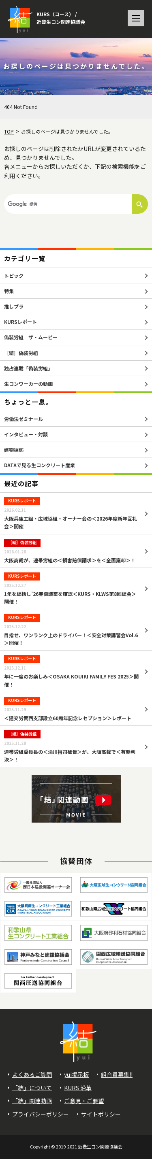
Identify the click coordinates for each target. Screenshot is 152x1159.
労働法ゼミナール (23, 418)
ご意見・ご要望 (84, 1101)
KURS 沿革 (78, 1088)
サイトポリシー (101, 1114)
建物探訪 (14, 449)
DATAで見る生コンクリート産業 (39, 464)
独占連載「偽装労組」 (28, 368)
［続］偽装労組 (21, 352)
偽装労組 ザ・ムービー (31, 337)
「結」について (32, 1088)
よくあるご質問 (32, 1074)
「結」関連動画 (32, 1101)
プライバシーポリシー (40, 1114)
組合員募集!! (117, 1074)
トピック (14, 275)
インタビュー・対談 (26, 434)
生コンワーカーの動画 (28, 383)
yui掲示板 (76, 1074)
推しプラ (14, 306)
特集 (9, 290)
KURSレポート (20, 321)
